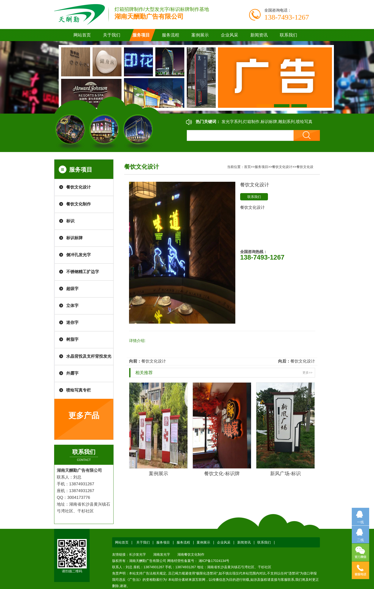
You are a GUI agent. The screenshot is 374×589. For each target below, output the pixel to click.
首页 (247, 167)
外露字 (72, 373)
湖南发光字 (161, 554)
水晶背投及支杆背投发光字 (88, 359)
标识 (70, 221)
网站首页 (82, 35)
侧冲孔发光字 (78, 255)
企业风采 (223, 542)
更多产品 (83, 415)
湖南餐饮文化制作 (190, 554)
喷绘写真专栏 (78, 390)
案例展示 (158, 473)
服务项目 (261, 167)
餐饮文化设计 (78, 187)
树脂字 (72, 339)
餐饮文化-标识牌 (222, 473)
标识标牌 (74, 238)
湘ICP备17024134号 (214, 561)
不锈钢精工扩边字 (82, 271)
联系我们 (254, 197)
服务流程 (183, 542)
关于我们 (143, 542)
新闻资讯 (244, 542)
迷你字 (72, 322)
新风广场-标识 (285, 473)
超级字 (72, 288)
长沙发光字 (137, 554)
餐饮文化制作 (78, 204)
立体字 (72, 305)
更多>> (307, 372)
